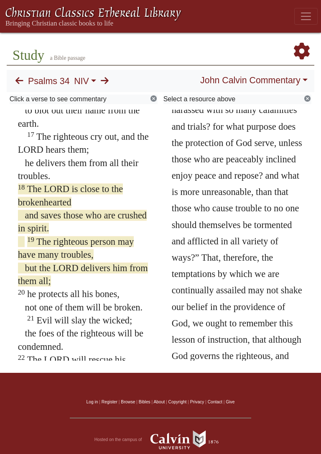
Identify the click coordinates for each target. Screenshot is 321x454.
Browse (128, 402)
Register (109, 402)
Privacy (197, 402)
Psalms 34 (49, 81)
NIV (81, 81)
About (159, 402)
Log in (92, 402)
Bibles (144, 402)
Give (230, 402)
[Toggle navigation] (306, 16)
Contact (215, 402)
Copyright (177, 402)
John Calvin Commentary (250, 80)
